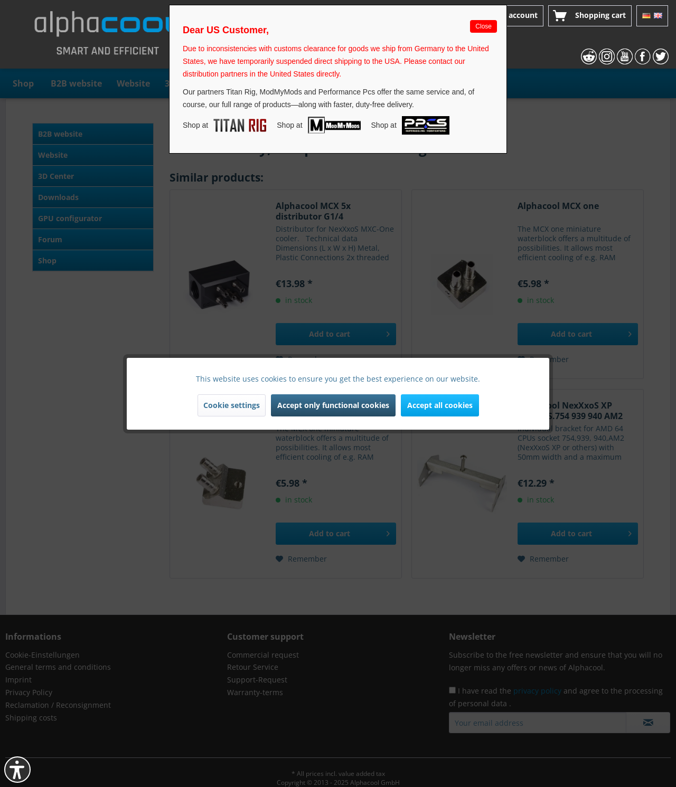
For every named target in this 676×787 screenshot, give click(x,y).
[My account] (509, 15)
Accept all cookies (440, 405)
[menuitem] (509, 15)
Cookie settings (231, 405)
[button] (17, 769)
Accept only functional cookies (333, 405)
